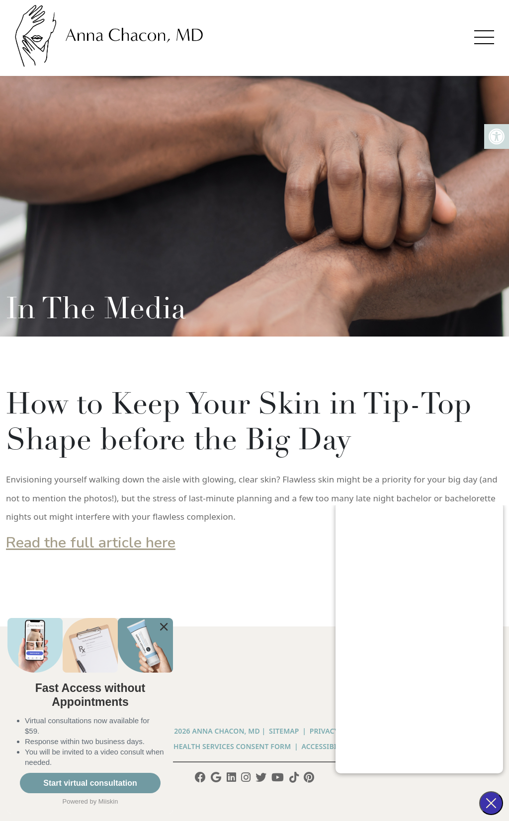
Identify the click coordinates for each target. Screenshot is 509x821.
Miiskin (108, 801)
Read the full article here (90, 543)
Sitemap (284, 731)
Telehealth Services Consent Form (224, 746)
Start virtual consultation (90, 783)
